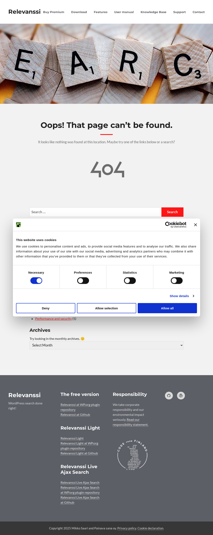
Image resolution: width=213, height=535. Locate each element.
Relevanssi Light (72, 438)
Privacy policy (126, 528)
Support (179, 12)
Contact (199, 12)
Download (79, 12)
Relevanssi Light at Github (79, 453)
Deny (46, 308)
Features (100, 12)
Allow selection (106, 308)
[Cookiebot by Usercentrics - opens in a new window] (168, 225)
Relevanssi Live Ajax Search (80, 482)
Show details (179, 295)
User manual (124, 12)
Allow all (167, 308)
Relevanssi (24, 11)
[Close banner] (195, 224)
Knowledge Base (153, 12)
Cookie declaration (150, 528)
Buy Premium (53, 12)
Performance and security (53, 319)
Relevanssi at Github (75, 414)
